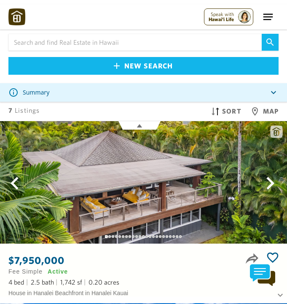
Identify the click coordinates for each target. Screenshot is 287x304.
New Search (143, 66)
